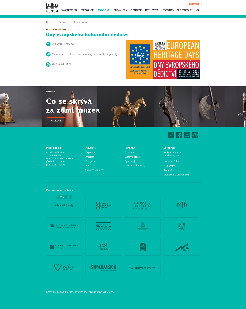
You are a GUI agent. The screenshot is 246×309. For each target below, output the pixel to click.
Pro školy (120, 10)
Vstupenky (169, 166)
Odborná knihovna (94, 170)
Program (104, 10)
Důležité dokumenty (135, 165)
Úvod (48, 22)
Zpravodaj (130, 161)
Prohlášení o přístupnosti (176, 174)
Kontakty (167, 10)
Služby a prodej (132, 156)
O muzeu (136, 10)
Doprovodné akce (81, 22)
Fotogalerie (91, 161)
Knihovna (151, 10)
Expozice (87, 10)
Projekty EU (184, 10)
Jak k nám (169, 170)
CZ (198, 10)
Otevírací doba (171, 161)
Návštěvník (69, 10)
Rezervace (194, 4)
